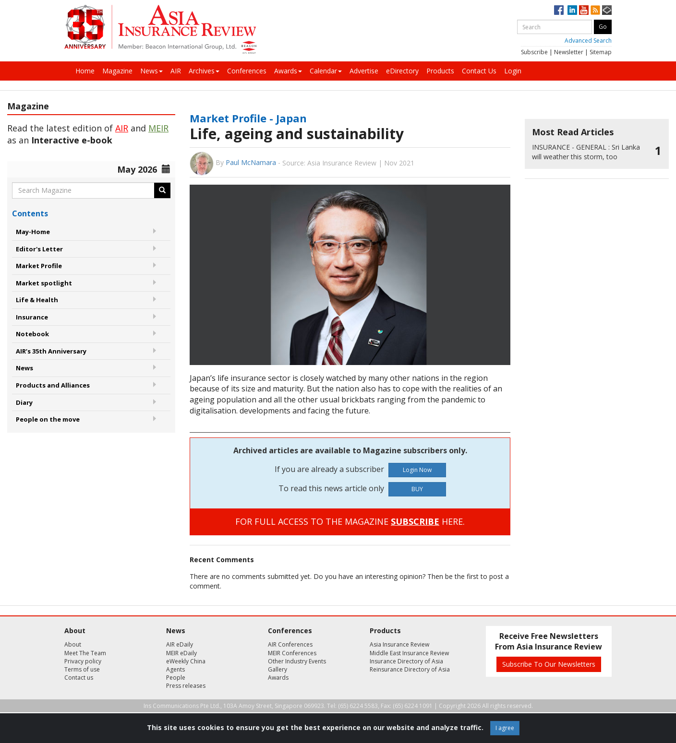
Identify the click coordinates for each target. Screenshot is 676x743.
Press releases (185, 686)
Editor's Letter (39, 249)
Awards (288, 70)
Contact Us (479, 70)
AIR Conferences (290, 644)
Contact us (78, 677)
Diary (24, 402)
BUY (417, 489)
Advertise (364, 70)
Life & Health (37, 299)
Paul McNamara (251, 162)
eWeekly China (185, 661)
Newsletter (568, 52)
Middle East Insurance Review (409, 653)
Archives (204, 70)
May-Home (33, 231)
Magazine (117, 70)
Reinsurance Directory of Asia (410, 669)
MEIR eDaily (181, 653)
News (151, 70)
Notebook (32, 334)
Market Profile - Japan (248, 118)
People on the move (48, 419)
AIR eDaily (179, 644)
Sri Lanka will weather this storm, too (586, 151)
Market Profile (39, 265)
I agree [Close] (504, 728)
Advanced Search (588, 40)
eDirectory (402, 70)
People (175, 677)
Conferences (246, 70)
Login (512, 70)
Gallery (277, 669)
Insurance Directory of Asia (406, 661)
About (72, 644)
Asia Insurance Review (399, 644)
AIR (175, 70)
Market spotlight (44, 283)
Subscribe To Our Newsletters (548, 664)
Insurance (32, 317)
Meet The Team (85, 653)
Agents (175, 669)
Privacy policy (82, 661)
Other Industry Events (297, 661)
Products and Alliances (53, 385)
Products (440, 70)
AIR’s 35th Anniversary (51, 351)
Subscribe (534, 52)
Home (85, 70)
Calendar (326, 70)
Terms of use (82, 669)
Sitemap (601, 52)
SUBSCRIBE (415, 521)
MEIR (158, 128)
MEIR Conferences (292, 653)
